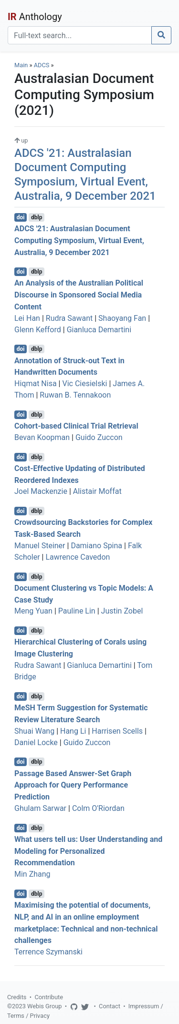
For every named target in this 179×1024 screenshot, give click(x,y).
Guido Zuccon (99, 437)
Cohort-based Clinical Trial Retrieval (76, 425)
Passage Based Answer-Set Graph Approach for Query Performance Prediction (72, 784)
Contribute (48, 997)
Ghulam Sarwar (40, 808)
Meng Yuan (33, 610)
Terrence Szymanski (48, 951)
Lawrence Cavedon (77, 557)
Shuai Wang (34, 731)
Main (21, 65)
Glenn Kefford (37, 329)
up (21, 140)
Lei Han (27, 318)
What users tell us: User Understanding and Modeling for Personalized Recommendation (88, 851)
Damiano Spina (96, 545)
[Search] (80, 35)
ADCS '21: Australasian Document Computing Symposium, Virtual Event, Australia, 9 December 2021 (79, 240)
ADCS (42, 65)
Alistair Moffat (97, 491)
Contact (109, 1006)
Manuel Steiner (39, 545)
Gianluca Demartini (99, 329)
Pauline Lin (76, 610)
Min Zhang (32, 874)
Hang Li (73, 731)
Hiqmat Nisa (35, 383)
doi (21, 217)
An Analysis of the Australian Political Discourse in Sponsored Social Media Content (78, 294)
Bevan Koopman (42, 437)
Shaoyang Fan (122, 318)
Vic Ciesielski (84, 383)
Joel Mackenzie (40, 491)
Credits (16, 997)
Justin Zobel (122, 610)
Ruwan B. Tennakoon (75, 394)
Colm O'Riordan (98, 808)
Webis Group (44, 1006)
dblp (36, 217)
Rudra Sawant (69, 318)
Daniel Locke (36, 742)
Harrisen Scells (117, 731)
